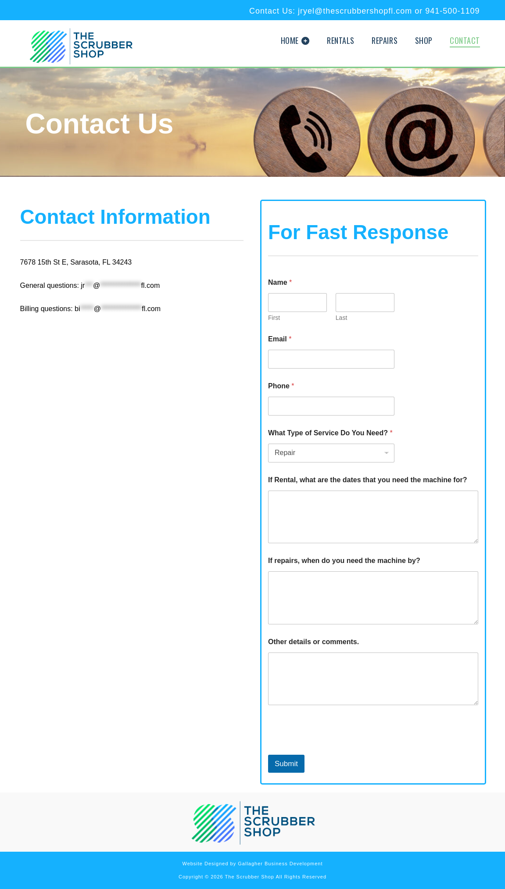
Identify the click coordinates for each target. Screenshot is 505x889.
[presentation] (334, 749)
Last (341, 317)
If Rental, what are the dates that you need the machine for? (367, 480)
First (274, 317)
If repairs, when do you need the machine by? (344, 560)
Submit (286, 764)
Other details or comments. (313, 641)
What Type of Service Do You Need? (330, 433)
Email (279, 339)
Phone (281, 386)
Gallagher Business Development (280, 863)
